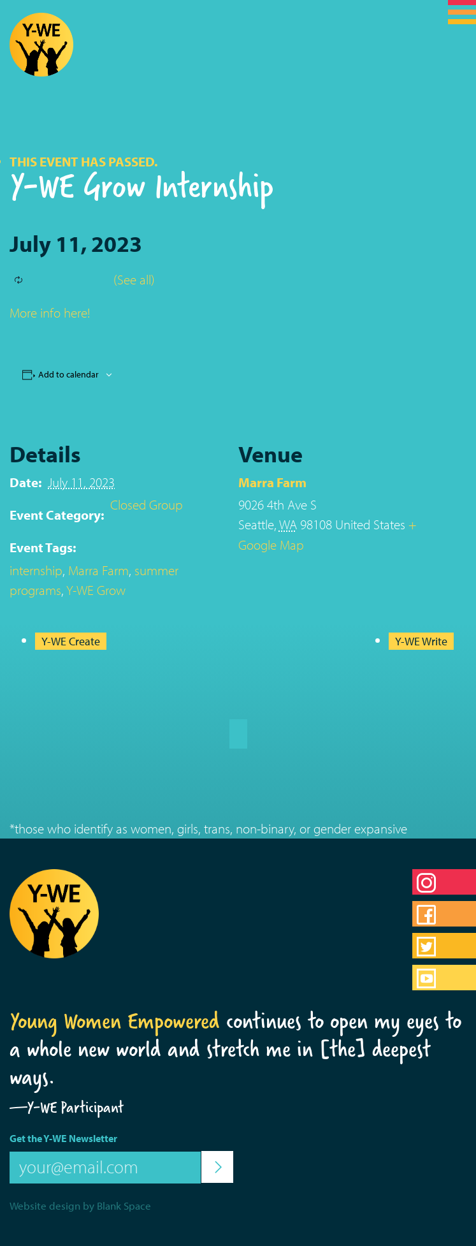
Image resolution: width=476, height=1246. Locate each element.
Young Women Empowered (115, 1021)
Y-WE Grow (96, 590)
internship (36, 570)
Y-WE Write (421, 641)
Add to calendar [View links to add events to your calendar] (68, 374)
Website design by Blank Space (80, 1205)
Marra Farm (98, 570)
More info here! (50, 312)
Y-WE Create (70, 641)
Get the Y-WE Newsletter (63, 1138)
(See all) (134, 279)
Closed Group (146, 504)
